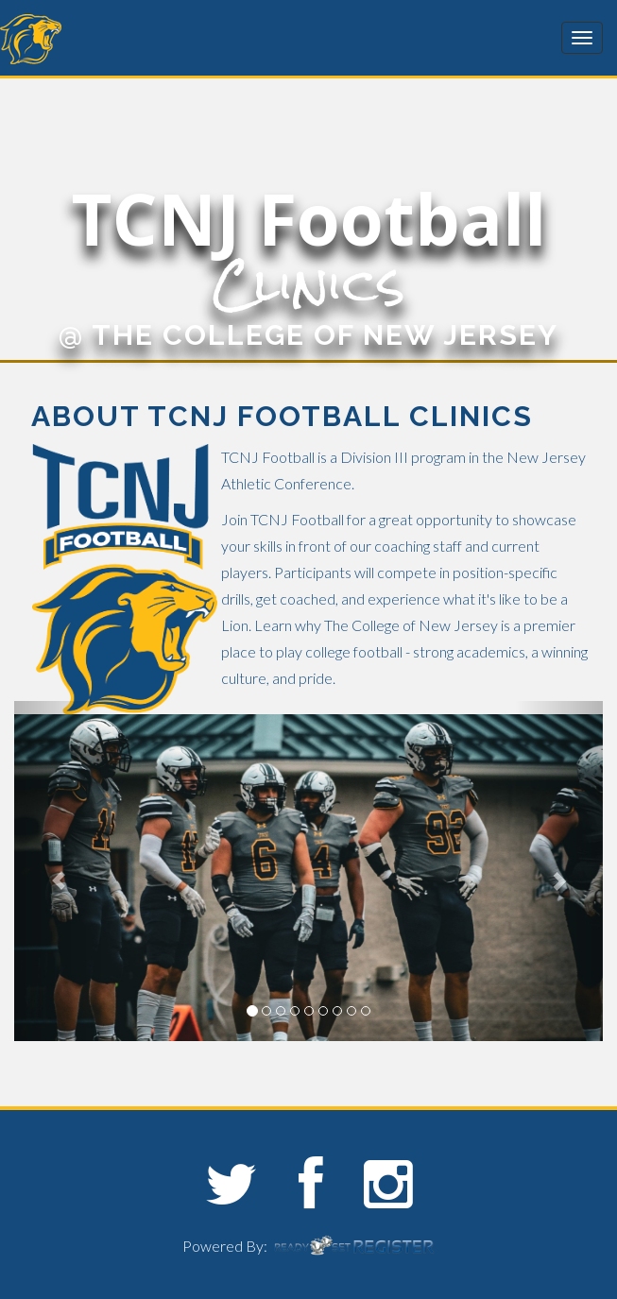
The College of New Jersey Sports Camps (113, 39)
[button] (58, 871)
